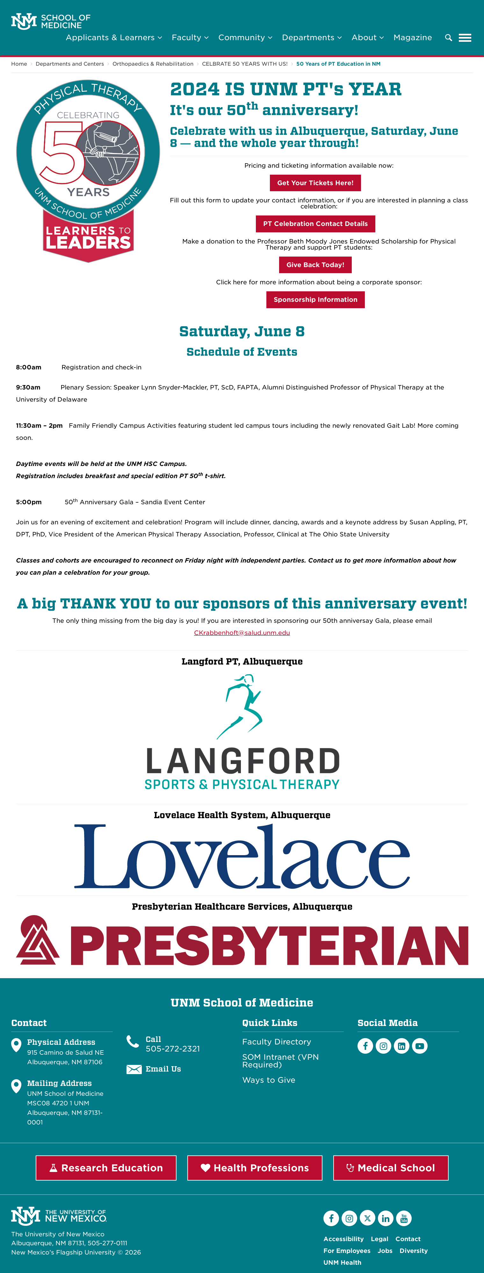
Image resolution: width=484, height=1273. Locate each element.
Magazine (413, 37)
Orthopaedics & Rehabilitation (152, 64)
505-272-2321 (173, 1048)
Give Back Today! (315, 265)
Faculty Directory (276, 1042)
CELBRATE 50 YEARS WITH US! (245, 64)
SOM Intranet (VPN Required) (280, 1061)
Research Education (106, 1168)
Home (19, 64)
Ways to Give (268, 1080)
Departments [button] (312, 37)
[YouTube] (404, 1218)
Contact (408, 1239)
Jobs (385, 1251)
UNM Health (342, 1262)
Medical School (391, 1168)
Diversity (414, 1251)
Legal (379, 1239)
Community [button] (245, 37)
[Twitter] (367, 1218)
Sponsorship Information (316, 299)
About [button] (367, 37)
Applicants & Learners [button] (114, 37)
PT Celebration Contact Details (315, 224)
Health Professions (255, 1168)
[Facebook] (365, 1046)
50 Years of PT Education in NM (338, 64)
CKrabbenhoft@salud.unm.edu (242, 632)
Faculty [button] (190, 37)
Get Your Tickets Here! (315, 183)
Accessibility (343, 1239)
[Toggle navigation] (465, 37)
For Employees (347, 1251)
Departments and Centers (70, 64)
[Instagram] (383, 1046)
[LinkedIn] (401, 1046)
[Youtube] (420, 1046)
